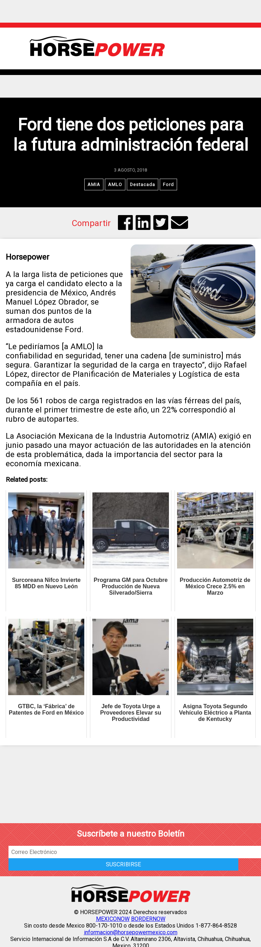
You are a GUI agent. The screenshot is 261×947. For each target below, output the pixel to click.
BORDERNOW (148, 919)
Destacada (142, 184)
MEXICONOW (113, 919)
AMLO (115, 184)
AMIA (93, 184)
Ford (168, 184)
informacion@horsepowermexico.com (130, 932)
